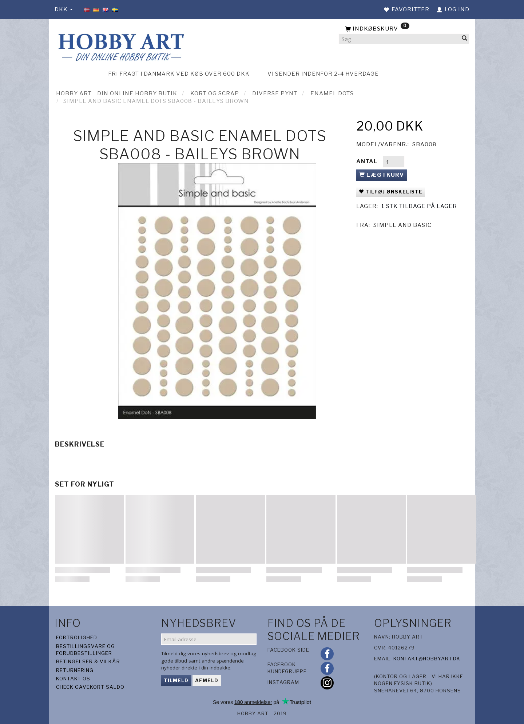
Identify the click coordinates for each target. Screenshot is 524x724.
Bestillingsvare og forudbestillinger (85, 649)
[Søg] (465, 39)
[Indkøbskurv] (404, 29)
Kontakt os (73, 678)
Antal (367, 161)
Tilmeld (176, 680)
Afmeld (206, 680)
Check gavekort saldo (90, 687)
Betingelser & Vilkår (88, 661)
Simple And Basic (402, 225)
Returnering (75, 670)
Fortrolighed (76, 637)
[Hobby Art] (120, 46)
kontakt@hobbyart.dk (426, 658)
